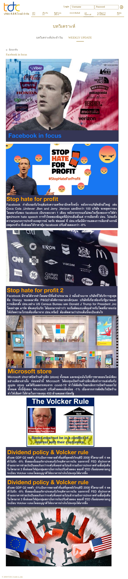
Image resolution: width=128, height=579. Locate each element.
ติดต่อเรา (119, 14)
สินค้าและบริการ (57, 14)
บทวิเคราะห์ (87, 14)
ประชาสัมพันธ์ (75, 13)
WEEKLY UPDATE (80, 37)
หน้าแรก (33, 14)
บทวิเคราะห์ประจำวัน (49, 37)
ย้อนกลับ (13, 49)
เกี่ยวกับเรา (45, 14)
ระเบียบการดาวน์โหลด (101, 14)
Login (66, 6)
